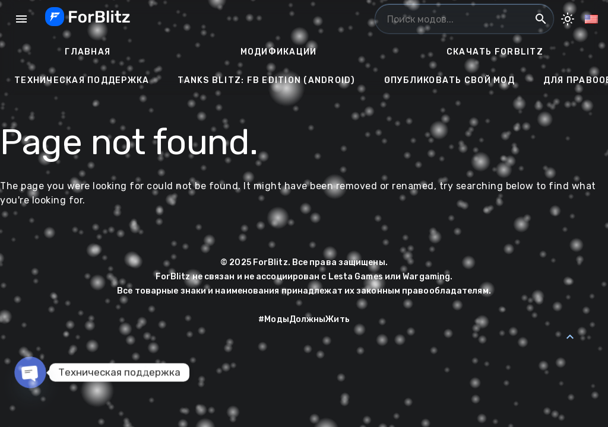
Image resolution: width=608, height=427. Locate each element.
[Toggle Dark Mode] (567, 19)
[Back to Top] (570, 337)
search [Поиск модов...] (541, 19)
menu (21, 19)
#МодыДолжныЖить (304, 319)
